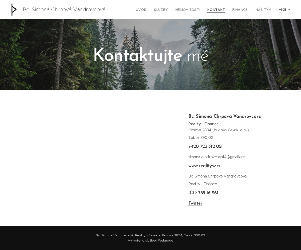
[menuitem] (151, 10)
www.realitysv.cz (204, 166)
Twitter (195, 203)
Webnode (165, 240)
